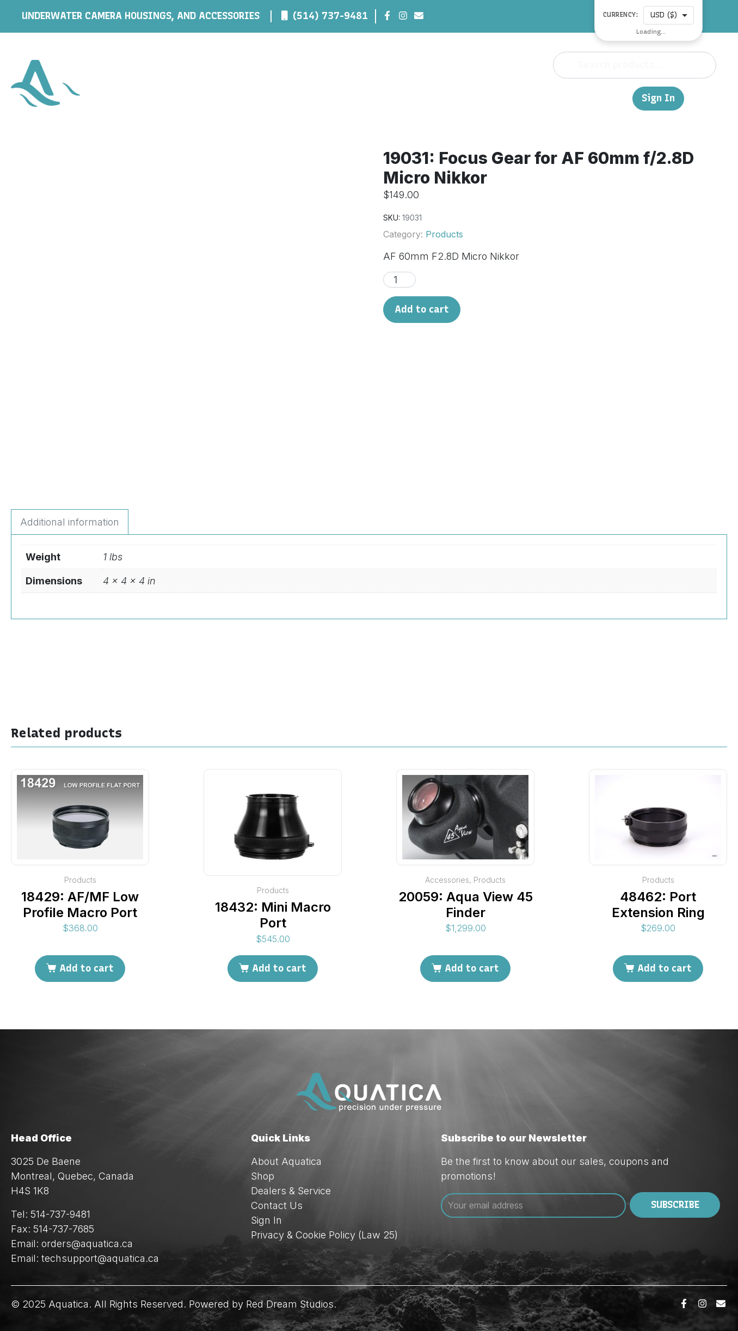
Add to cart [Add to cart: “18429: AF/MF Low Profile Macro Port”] (86, 968)
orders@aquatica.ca (87, 1243)
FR (618, 97)
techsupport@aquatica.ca (100, 1258)
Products (444, 234)
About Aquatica (286, 1161)
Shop (441, 97)
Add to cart (422, 309)
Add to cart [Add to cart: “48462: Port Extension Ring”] (664, 968)
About (408, 97)
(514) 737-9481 (330, 16)
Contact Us (579, 97)
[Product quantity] (399, 280)
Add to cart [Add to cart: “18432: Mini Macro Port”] (279, 968)
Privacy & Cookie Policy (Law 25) (324, 1235)
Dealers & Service (502, 97)
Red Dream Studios (290, 1304)
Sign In (658, 98)
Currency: (620, 15)
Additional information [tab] (69, 522)
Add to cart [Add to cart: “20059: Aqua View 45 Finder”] (472, 968)
